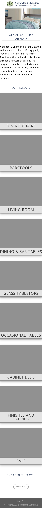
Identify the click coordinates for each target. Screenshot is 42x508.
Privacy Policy (21, 501)
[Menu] (3, 4)
